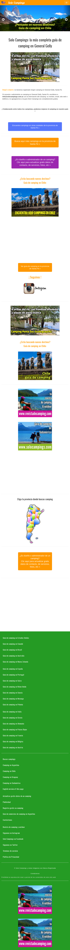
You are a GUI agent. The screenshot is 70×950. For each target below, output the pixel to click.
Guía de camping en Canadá (13, 643)
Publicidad (7, 802)
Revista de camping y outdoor (14, 827)
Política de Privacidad (11, 856)
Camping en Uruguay (10, 777)
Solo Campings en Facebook (13, 838)
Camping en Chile (9, 771)
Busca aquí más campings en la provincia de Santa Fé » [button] (35, 142)
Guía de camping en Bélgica (13, 741)
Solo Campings (16, 2)
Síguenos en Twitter (10, 844)
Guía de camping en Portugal (13, 674)
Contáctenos (7, 819)
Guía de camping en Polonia (13, 704)
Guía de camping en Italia (12, 711)
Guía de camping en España (13, 668)
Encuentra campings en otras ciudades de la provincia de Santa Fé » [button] (35, 126)
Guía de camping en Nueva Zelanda (15, 661)
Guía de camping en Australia (13, 655)
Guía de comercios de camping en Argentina (19, 813)
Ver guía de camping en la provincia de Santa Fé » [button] (35, 267)
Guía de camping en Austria (13, 747)
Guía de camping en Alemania (13, 723)
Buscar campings (9, 759)
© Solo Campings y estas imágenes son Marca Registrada (35, 868)
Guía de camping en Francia (13, 735)
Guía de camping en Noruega (13, 698)
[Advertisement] (35, 239)
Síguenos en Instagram (11, 833)
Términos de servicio (10, 850)
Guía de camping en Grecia (12, 717)
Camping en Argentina (11, 765)
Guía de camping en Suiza (12, 680)
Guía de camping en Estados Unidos (16, 637)
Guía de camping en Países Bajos (15, 729)
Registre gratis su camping (13, 808)
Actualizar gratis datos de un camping (17, 796)
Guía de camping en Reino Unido (14, 686)
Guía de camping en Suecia (13, 692)
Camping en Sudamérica (11, 783)
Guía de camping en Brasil (12, 649)
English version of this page (13, 789)
